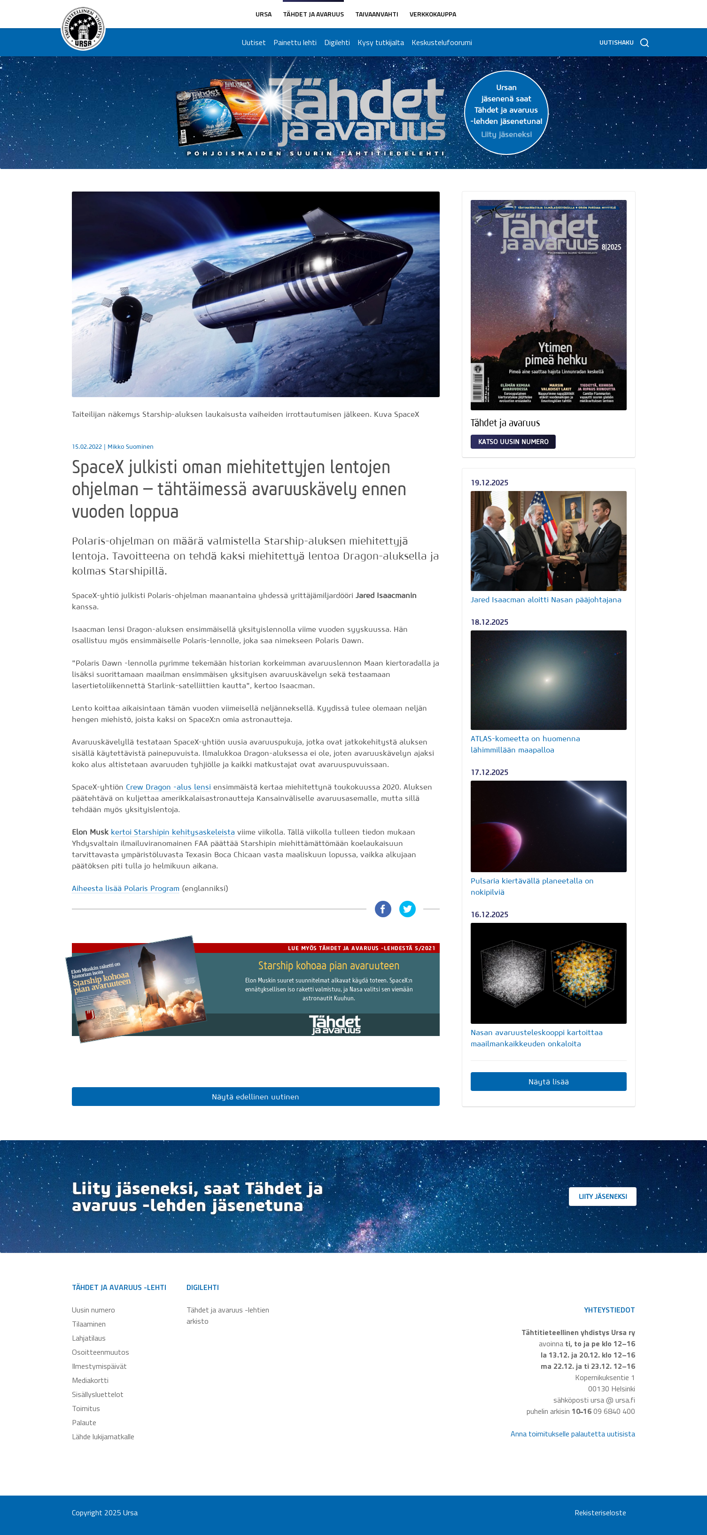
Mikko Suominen (131, 447)
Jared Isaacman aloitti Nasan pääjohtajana (546, 599)
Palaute (84, 1422)
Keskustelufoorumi (440, 42)
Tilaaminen (89, 1323)
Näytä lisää (548, 1081)
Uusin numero (93, 1309)
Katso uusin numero (513, 441)
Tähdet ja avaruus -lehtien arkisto (227, 1315)
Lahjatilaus (89, 1337)
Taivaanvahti (376, 14)
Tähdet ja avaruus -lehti (119, 1287)
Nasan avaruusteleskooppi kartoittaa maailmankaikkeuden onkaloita (537, 1038)
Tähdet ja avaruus (313, 14)
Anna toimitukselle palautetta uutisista (573, 1433)
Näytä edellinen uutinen (255, 1096)
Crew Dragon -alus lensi (168, 786)
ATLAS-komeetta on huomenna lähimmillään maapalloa (525, 744)
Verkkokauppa (433, 14)
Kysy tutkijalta (379, 42)
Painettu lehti (293, 42)
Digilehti (335, 42)
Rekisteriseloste (600, 1512)
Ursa (264, 14)
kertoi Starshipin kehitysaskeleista (173, 832)
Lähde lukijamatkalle (103, 1436)
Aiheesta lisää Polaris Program (125, 888)
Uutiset (252, 42)
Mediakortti (90, 1380)
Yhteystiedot (609, 1309)
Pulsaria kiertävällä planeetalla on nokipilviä (532, 886)
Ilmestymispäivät (99, 1366)
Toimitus (86, 1408)
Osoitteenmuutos (100, 1352)
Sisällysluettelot (98, 1394)
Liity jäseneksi (616, 1196)
